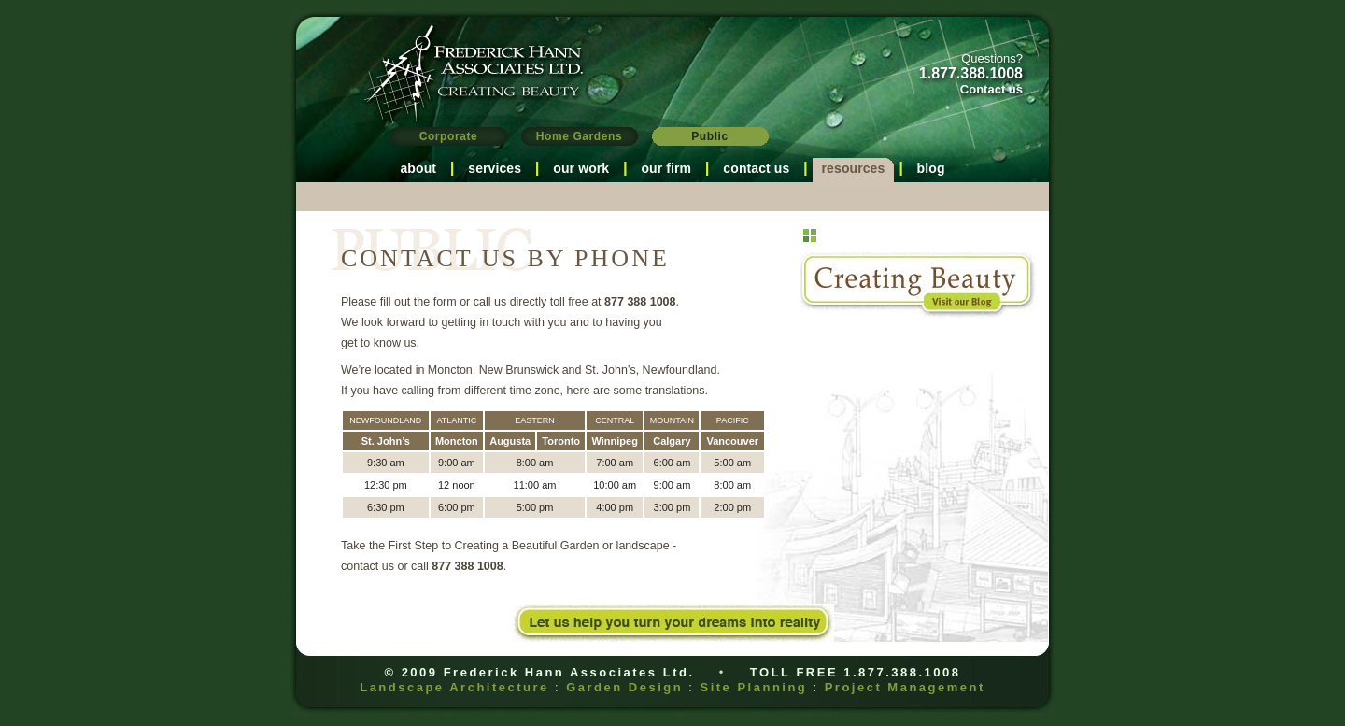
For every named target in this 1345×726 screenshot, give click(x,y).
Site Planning (753, 687)
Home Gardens (579, 136)
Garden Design (624, 687)
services (494, 168)
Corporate (448, 136)
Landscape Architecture (454, 687)
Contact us (991, 89)
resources (853, 168)
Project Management (905, 687)
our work (581, 168)
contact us (756, 168)
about (418, 168)
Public (710, 136)
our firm (666, 168)
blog (931, 168)
